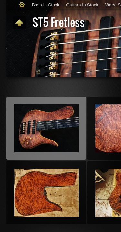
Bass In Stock (45, 4)
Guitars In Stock (82, 4)
